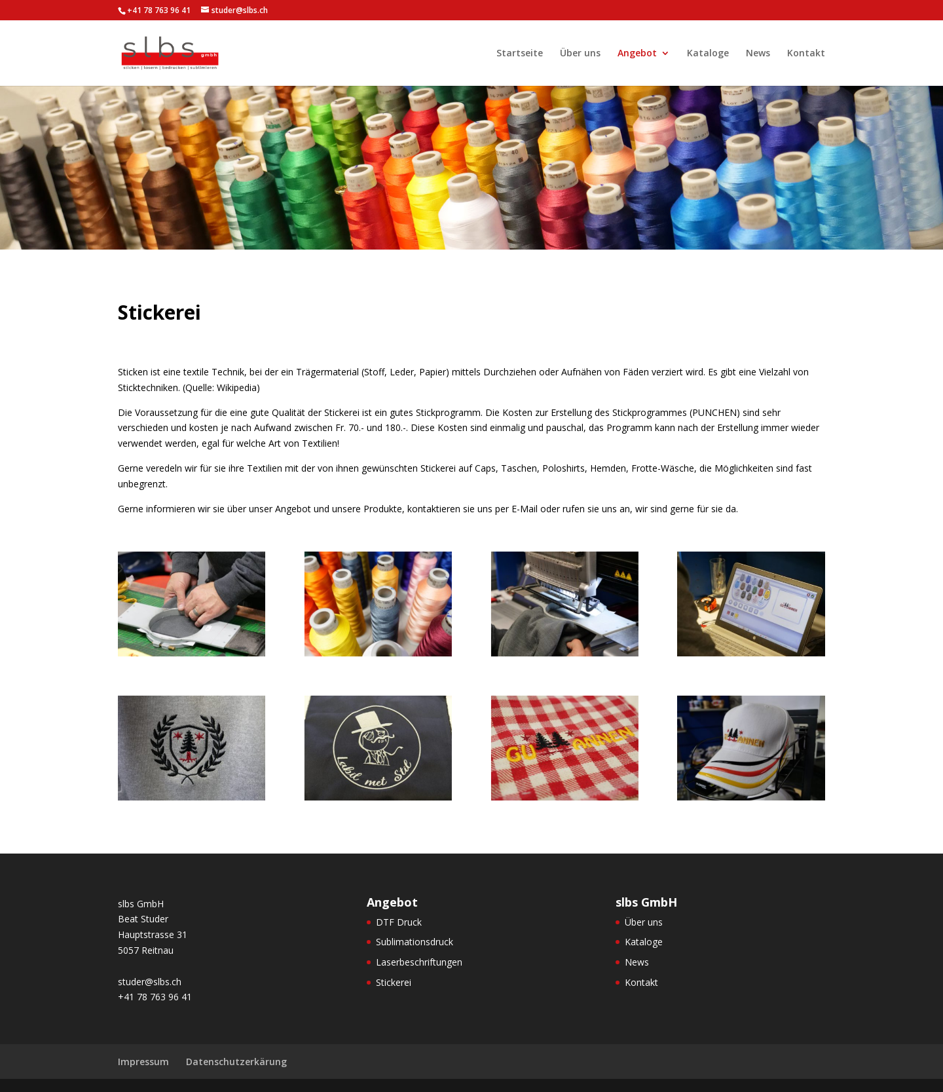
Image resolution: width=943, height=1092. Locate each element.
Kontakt (806, 53)
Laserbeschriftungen (419, 962)
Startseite (519, 53)
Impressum (143, 1061)
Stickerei (393, 982)
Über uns (580, 53)
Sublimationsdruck (414, 941)
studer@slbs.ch (149, 981)
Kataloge (708, 53)
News (758, 53)
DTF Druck (399, 922)
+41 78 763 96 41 (155, 996)
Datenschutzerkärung (236, 1061)
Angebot (637, 53)
